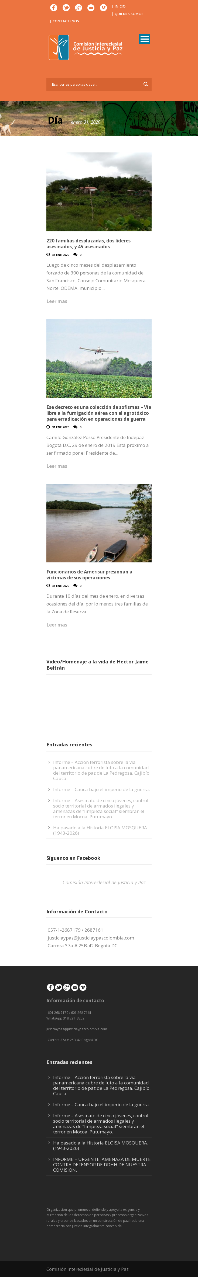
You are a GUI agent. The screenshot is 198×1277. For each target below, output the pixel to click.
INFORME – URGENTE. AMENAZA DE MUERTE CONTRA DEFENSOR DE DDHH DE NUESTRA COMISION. (102, 1164)
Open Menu (144, 39)
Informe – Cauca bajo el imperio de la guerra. (101, 789)
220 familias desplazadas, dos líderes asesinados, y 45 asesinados (88, 244)
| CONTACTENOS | (66, 21)
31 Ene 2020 (60, 255)
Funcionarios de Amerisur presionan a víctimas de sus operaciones (89, 575)
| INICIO (118, 6)
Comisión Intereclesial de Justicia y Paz (104, 882)
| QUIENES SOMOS (128, 13)
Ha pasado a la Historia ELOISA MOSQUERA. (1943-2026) (100, 830)
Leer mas (56, 301)
